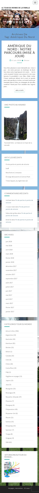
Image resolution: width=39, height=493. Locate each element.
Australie (9, 339)
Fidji (7, 372)
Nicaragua (9, 393)
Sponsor (9, 430)
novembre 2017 (11, 270)
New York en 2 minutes (14, 173)
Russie (8, 417)
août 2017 (9, 283)
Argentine (9, 335)
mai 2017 (9, 295)
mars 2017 (9, 303)
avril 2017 (9, 299)
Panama (9, 401)
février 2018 (10, 258)
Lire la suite (20, 90)
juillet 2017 (10, 287)
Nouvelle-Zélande (12, 397)
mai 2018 (9, 245)
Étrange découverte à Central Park (18, 177)
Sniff (7, 168)
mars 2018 (9, 254)
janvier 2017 (10, 311)
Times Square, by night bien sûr (17, 181)
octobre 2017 (10, 274)
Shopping (9, 426)
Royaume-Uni (10, 413)
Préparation (10, 409)
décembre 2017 (11, 266)
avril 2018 (9, 250)
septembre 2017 (11, 278)
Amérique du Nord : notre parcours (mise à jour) (19, 51)
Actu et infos (10, 331)
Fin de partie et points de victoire (17, 164)
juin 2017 (9, 291)
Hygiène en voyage (12, 376)
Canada (8, 356)
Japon (8, 380)
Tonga (8, 434)
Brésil (8, 352)
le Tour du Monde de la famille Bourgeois (16, 8)
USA (7, 442)
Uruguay (9, 438)
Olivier (26, 60)
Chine (8, 364)
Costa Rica (9, 368)
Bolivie (8, 347)
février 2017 (10, 307)
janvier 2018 (10, 262)
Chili (7, 360)
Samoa (8, 422)
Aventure (9, 343)
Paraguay (9, 405)
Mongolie (9, 389)
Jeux (7, 385)
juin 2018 (9, 241)
